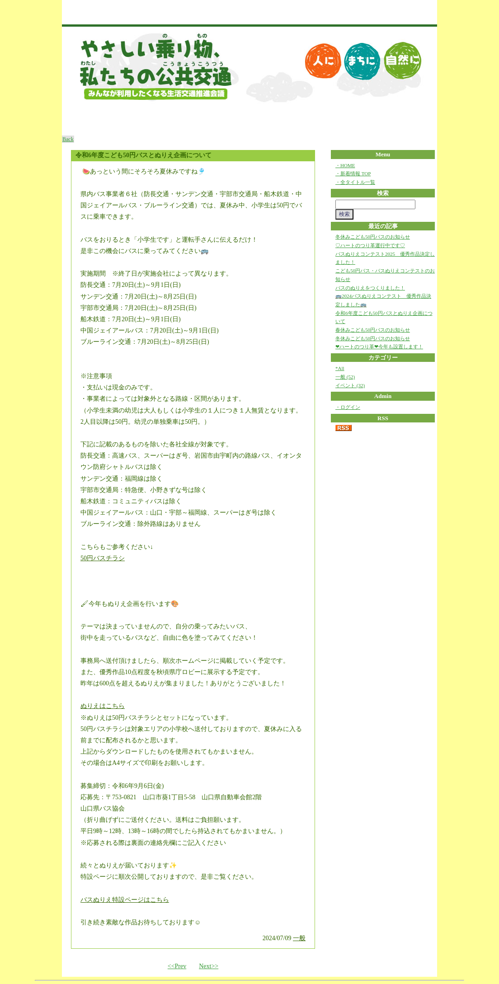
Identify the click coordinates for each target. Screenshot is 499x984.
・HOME (345, 165)
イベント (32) (350, 385)
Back (68, 139)
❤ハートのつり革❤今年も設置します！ (379, 346)
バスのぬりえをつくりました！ (370, 288)
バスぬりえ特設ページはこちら (124, 899)
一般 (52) (345, 377)
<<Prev (177, 966)
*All (339, 368)
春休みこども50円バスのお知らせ (372, 330)
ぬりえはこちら (102, 706)
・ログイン (347, 407)
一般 (299, 938)
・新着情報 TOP (353, 173)
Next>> (208, 966)
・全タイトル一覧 (355, 182)
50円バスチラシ (102, 558)
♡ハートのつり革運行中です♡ (370, 245)
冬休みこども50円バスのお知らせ (372, 236)
